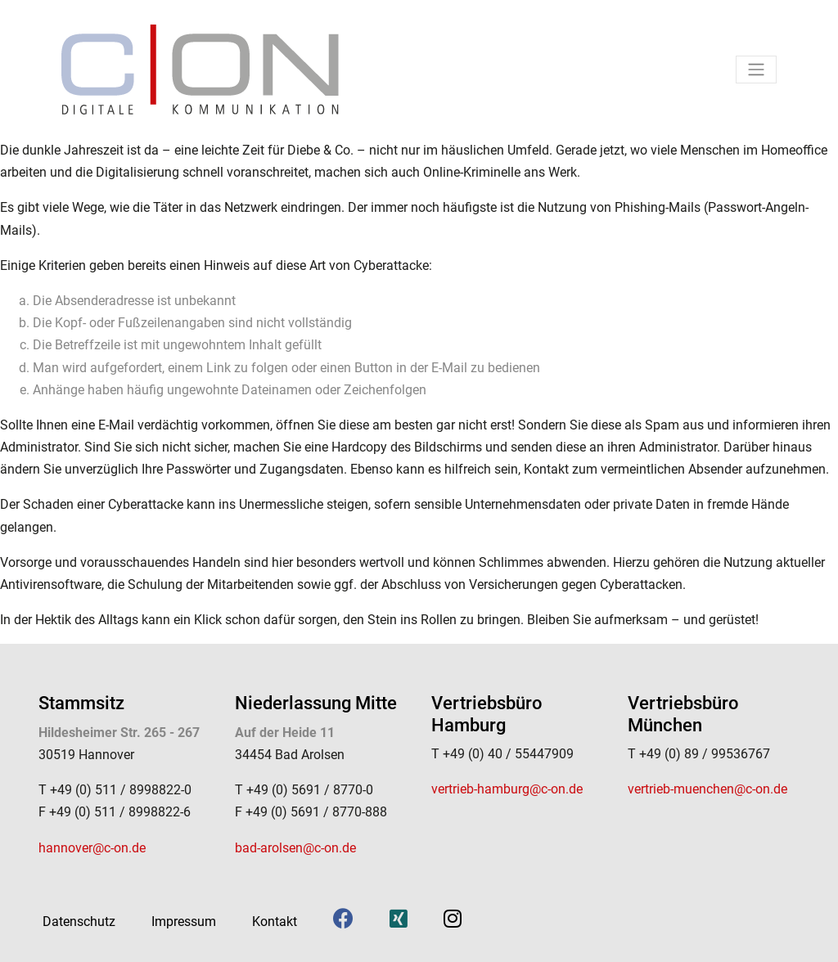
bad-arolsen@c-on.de (295, 848)
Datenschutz (79, 921)
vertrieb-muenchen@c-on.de (707, 789)
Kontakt (274, 921)
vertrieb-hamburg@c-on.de (507, 789)
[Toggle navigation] (756, 69)
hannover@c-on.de (92, 848)
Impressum (183, 921)
